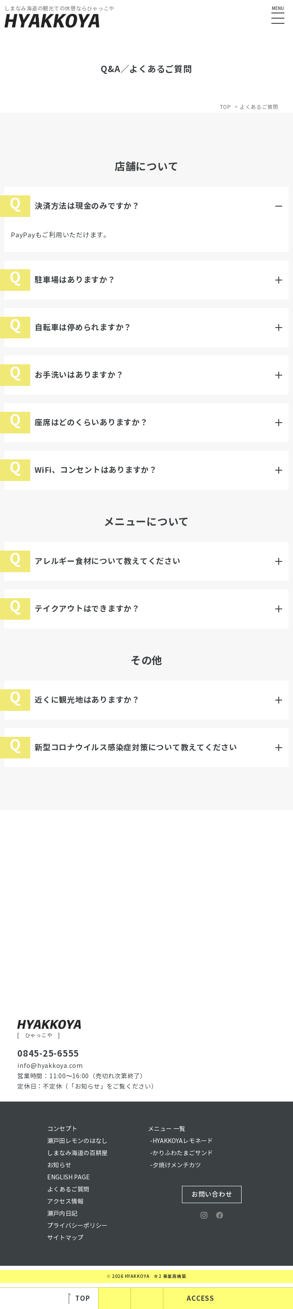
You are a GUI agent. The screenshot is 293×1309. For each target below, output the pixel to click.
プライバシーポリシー (77, 1225)
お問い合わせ (211, 1194)
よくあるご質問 (68, 1189)
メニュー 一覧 (166, 1129)
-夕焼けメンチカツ (175, 1165)
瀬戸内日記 (62, 1213)
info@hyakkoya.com (50, 1066)
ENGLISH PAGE (68, 1177)
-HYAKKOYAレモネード (181, 1141)
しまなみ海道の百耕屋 (77, 1153)
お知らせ (59, 1165)
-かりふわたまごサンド (181, 1153)
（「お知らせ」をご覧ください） (109, 1086)
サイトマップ (65, 1238)
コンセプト (62, 1129)
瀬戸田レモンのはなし (77, 1141)
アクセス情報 (65, 1201)
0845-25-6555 (48, 1053)
